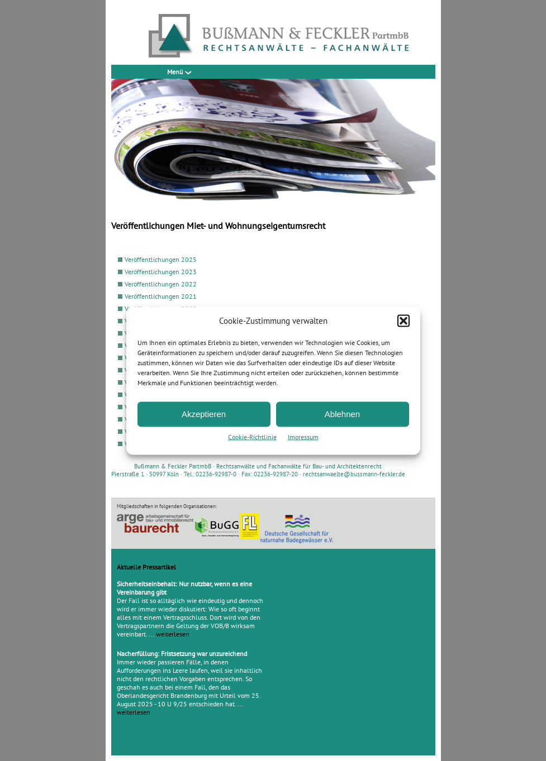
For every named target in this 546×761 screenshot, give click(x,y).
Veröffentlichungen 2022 (161, 284)
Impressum (303, 436)
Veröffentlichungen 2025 (161, 259)
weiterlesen (172, 634)
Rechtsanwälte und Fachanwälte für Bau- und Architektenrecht (299, 466)
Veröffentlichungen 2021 (161, 296)
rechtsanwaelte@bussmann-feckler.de (354, 474)
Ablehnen (342, 414)
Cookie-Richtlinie (252, 436)
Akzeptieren (204, 414)
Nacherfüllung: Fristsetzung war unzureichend (182, 653)
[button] (403, 320)
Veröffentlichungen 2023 (161, 271)
